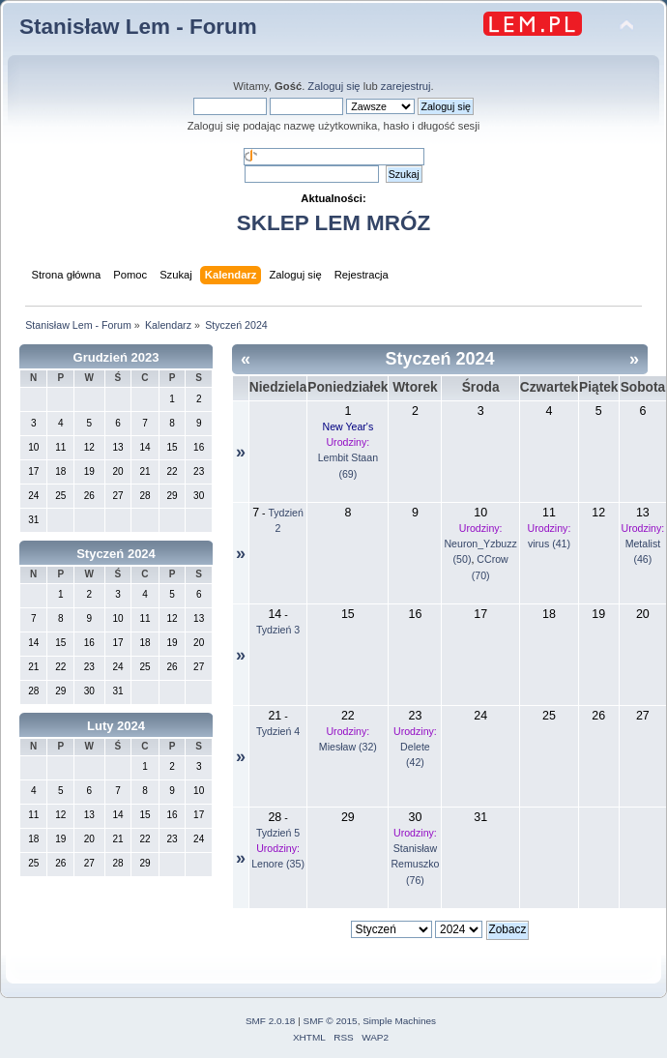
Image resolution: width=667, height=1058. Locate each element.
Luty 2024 (116, 726)
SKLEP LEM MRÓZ (333, 223)
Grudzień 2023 (116, 357)
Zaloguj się (333, 86)
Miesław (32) (348, 746)
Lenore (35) (277, 863)
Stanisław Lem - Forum (138, 27)
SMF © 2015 (331, 1020)
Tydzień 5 (278, 832)
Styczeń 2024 (116, 553)
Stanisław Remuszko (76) (415, 863)
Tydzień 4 (278, 731)
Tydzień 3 (278, 629)
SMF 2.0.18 (271, 1020)
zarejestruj (406, 86)
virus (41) (549, 543)
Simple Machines (399, 1020)
